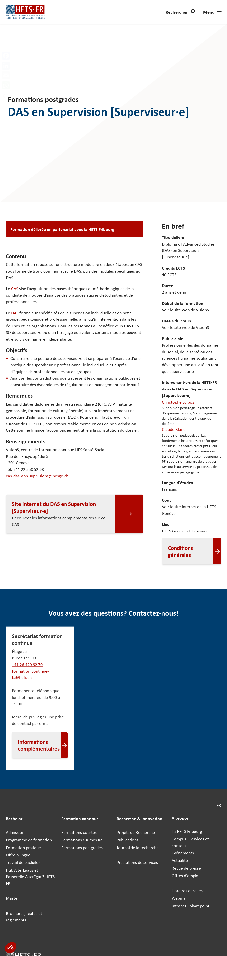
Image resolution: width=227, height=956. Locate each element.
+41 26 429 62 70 (27, 664)
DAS (14, 313)
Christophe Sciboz (178, 402)
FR (219, 805)
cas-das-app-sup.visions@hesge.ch (37, 476)
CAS (14, 288)
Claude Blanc (173, 429)
